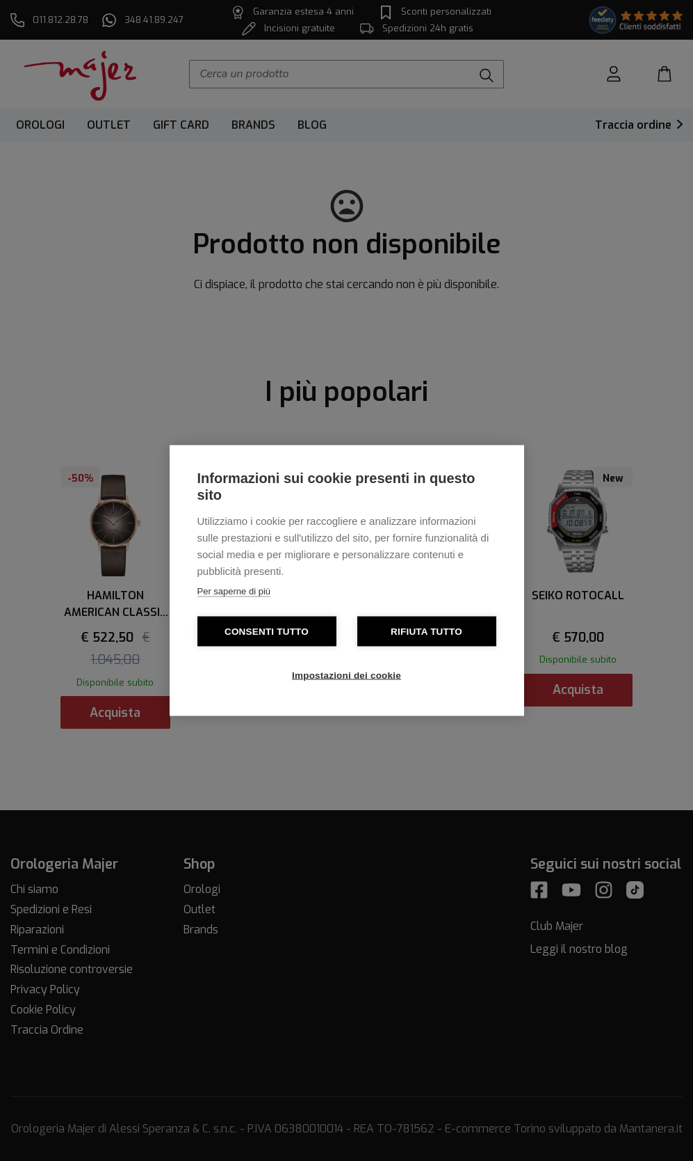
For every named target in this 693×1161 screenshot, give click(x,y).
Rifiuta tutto (426, 631)
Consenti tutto (267, 631)
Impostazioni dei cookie (346, 675)
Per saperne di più (234, 591)
